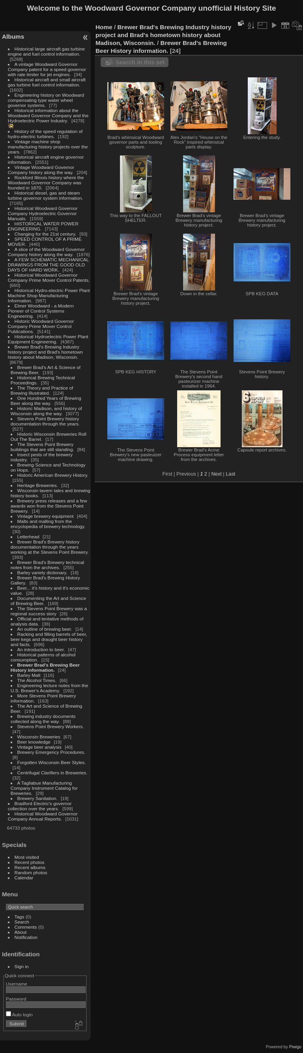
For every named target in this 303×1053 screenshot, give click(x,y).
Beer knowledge (33, 741)
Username (16, 983)
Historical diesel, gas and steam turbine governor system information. (45, 195)
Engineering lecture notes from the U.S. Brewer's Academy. (49, 688)
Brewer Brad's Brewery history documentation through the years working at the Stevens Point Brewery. (50, 547)
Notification (26, 937)
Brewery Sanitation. (37, 798)
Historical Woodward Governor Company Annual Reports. (43, 816)
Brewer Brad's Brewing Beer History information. (45, 667)
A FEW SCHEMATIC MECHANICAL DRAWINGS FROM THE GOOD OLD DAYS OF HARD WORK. (48, 264)
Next (216, 474)
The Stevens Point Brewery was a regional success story (49, 611)
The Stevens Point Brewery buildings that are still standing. (42, 447)
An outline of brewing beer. (44, 628)
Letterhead (28, 536)
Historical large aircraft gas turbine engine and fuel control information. (46, 51)
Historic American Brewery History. (52, 475)
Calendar (24, 877)
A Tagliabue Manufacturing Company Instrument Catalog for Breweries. (44, 788)
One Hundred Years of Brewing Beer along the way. (46, 400)
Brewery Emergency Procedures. (51, 752)
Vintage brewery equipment (45, 516)
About (21, 932)
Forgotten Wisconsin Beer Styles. (51, 762)
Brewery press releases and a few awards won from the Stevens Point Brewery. (49, 505)
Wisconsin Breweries (38, 736)
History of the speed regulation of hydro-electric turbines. (45, 134)
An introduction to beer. (41, 649)
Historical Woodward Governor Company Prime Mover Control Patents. (49, 277)
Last (230, 474)
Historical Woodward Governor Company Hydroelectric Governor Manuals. (43, 213)
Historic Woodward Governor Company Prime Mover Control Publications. (41, 326)
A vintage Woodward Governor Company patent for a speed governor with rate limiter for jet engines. (47, 69)
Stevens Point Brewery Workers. (50, 726)
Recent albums (30, 867)
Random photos (31, 872)
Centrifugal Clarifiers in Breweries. (52, 772)
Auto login (19, 1014)
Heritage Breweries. (37, 485)
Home (103, 27)
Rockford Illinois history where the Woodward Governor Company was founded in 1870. (46, 182)
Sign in (22, 966)
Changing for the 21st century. (46, 233)
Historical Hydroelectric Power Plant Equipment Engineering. (48, 339)
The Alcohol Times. (36, 680)
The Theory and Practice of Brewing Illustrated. (42, 390)
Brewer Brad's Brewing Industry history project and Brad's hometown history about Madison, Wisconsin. (45, 352)
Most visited (27, 857)
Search (22, 921)
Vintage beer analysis (39, 746)
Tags (19, 916)
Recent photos (30, 862)
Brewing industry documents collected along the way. (43, 719)
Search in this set (140, 62)
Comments (26, 926)
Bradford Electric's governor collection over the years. (40, 806)
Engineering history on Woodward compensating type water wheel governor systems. (46, 100)
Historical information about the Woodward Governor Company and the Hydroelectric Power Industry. (48, 115)
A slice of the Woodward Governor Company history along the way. (46, 252)
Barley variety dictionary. (42, 572)
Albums (13, 36)
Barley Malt (29, 675)
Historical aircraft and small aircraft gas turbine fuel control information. (47, 82)
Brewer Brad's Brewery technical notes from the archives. (47, 565)
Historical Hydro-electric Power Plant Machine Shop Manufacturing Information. (49, 295)
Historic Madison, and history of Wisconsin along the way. (46, 411)
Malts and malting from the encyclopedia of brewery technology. (48, 524)
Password (16, 998)
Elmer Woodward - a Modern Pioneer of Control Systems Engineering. (41, 311)
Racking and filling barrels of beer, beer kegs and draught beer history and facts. (49, 639)
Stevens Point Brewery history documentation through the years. (45, 421)
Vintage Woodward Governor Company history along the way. (41, 170)
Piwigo (295, 1046)
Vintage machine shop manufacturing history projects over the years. (48, 146)
